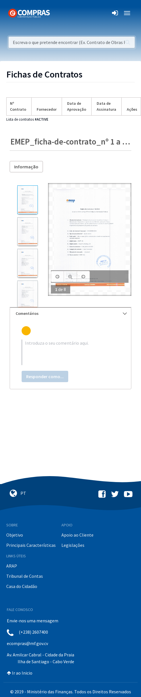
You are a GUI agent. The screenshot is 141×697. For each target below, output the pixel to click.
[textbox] (70, 352)
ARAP (11, 566)
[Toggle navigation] (57, 13)
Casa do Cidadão (21, 586)
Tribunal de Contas (24, 576)
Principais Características (31, 545)
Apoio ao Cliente (77, 535)
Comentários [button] (71, 313)
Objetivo (14, 535)
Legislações (72, 545)
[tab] (70, 313)
